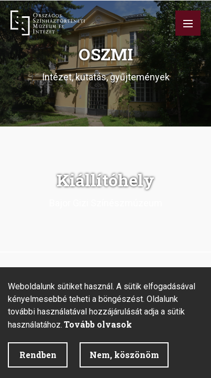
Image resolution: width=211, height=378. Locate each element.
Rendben (38, 354)
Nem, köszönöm (124, 354)
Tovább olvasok (98, 324)
